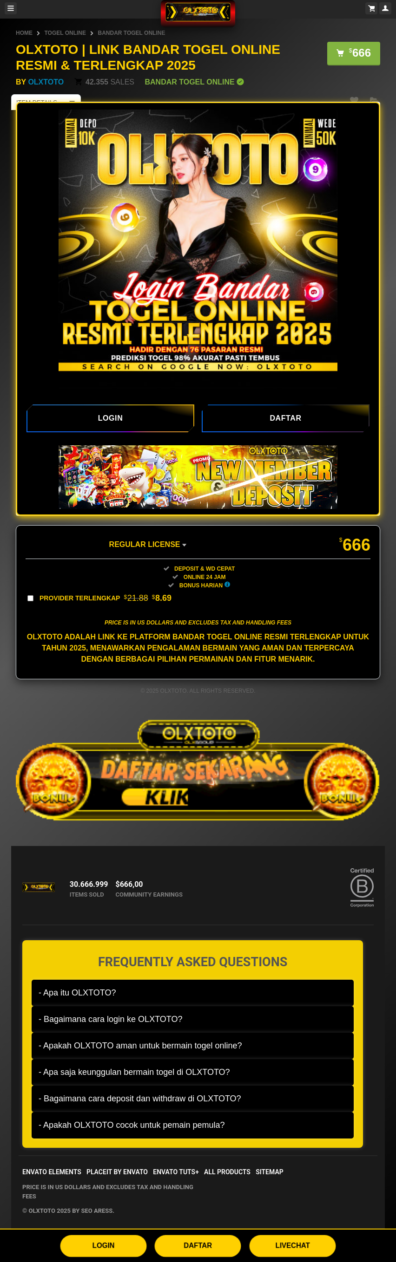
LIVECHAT (292, 1245)
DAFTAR (198, 1245)
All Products (227, 1172)
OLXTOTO (46, 82)
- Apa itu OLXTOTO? (77, 992)
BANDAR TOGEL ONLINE (131, 33)
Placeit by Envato (117, 1172)
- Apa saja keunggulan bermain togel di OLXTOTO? (134, 1072)
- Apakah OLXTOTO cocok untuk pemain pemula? (132, 1125)
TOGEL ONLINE (65, 33)
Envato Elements (51, 1172)
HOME (24, 33)
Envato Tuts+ (176, 1172)
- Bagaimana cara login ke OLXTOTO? (111, 1019)
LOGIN (103, 1245)
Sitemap (270, 1172)
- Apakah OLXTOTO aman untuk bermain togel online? (140, 1045)
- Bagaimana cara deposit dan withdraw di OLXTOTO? (140, 1098)
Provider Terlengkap (106, 598)
